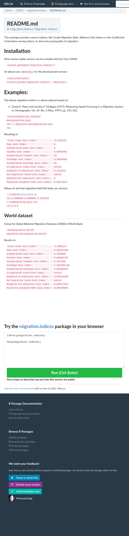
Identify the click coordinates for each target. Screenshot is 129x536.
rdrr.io (8, 4)
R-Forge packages (19, 445)
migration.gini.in (26, 194)
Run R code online (19, 417)
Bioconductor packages (22, 441)
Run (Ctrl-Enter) (64, 372)
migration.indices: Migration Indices (33, 29)
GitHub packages (19, 449)
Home (8, 10)
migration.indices (36, 326)
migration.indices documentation (19, 388)
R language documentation (24, 413)
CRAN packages (18, 437)
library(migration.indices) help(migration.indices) (64, 349)
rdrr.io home (16, 409)
